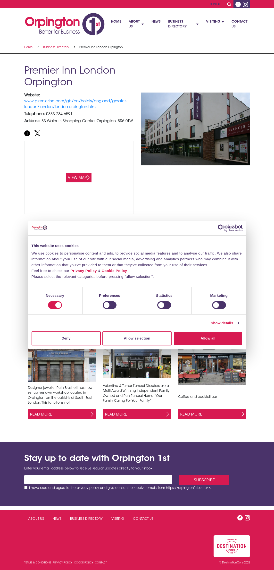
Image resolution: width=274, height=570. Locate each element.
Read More (41, 414)
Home (116, 22)
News (156, 22)
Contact (216, 4)
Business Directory (177, 24)
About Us (134, 24)
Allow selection (137, 338)
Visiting (213, 22)
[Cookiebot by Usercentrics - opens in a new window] (221, 228)
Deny (66, 338)
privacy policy (88, 488)
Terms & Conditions (38, 562)
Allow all (208, 338)
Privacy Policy (83, 271)
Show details (222, 323)
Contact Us (240, 24)
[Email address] (98, 479)
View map (77, 177)
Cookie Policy (114, 271)
